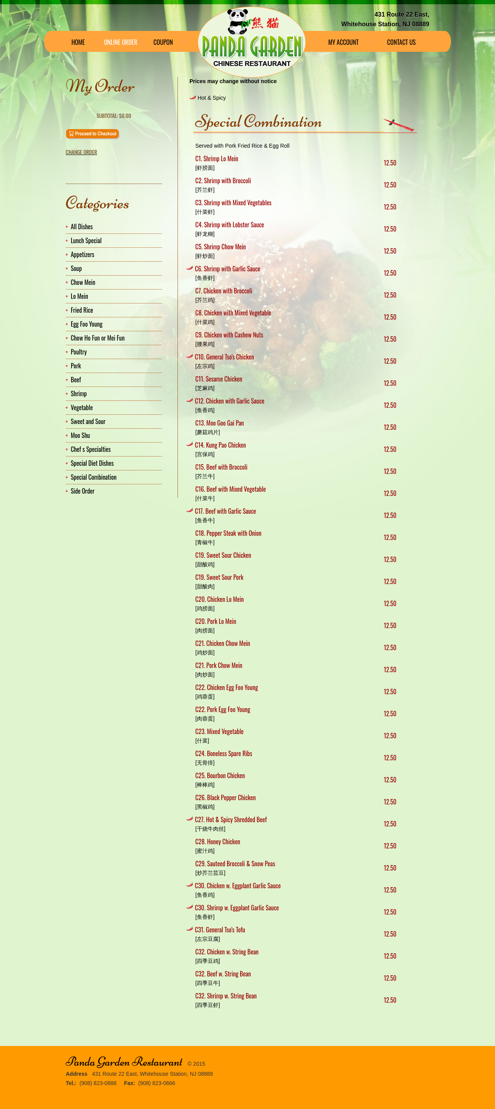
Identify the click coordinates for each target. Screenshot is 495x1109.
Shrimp (79, 393)
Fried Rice (82, 310)
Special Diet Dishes (92, 463)
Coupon (163, 42)
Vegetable (82, 407)
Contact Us (401, 42)
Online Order (120, 42)
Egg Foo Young (86, 324)
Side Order (82, 491)
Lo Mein (79, 296)
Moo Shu (80, 435)
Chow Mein (83, 282)
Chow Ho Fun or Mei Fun (98, 337)
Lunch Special (86, 240)
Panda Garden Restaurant (124, 1061)
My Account (343, 42)
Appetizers (82, 254)
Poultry (79, 351)
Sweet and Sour (88, 421)
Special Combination (93, 477)
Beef (76, 379)
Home (78, 42)
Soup (76, 268)
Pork (76, 365)
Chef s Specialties (91, 449)
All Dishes (82, 226)
